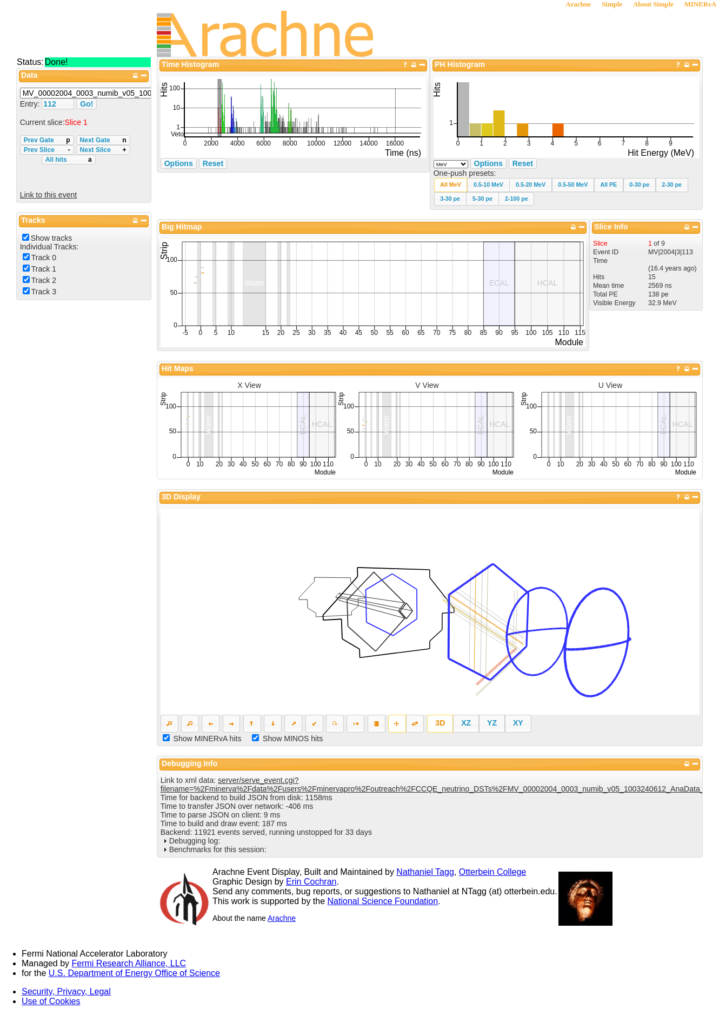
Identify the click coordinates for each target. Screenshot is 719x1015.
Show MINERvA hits (208, 738)
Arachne (578, 4)
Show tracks (51, 238)
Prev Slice (47, 150)
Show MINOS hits (293, 738)
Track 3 (43, 291)
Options (488, 163)
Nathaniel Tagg (425, 871)
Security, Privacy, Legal (66, 991)
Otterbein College (493, 871)
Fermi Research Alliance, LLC (129, 963)
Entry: (31, 104)
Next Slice (103, 150)
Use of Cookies (51, 1001)
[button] (451, 185)
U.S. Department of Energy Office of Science (134, 973)
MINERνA (700, 4)
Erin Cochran (311, 881)
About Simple (653, 4)
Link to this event (48, 194)
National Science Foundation (383, 901)
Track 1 (43, 269)
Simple (612, 4)
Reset (522, 163)
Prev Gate (47, 140)
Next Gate (103, 140)
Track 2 (43, 280)
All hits (68, 159)
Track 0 (43, 257)
